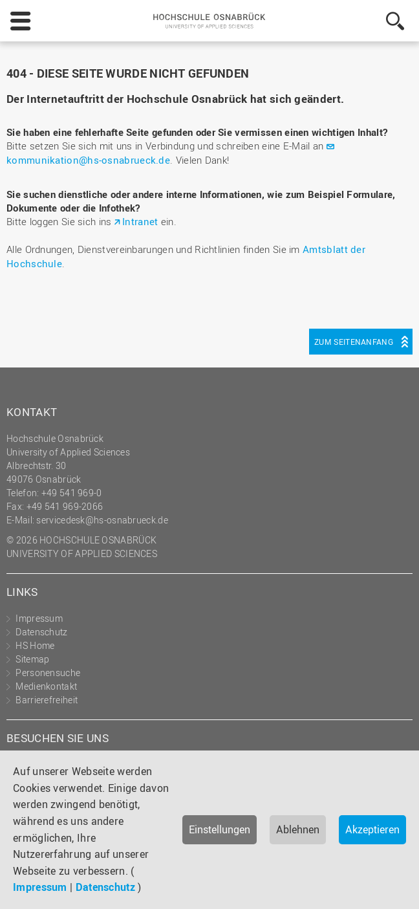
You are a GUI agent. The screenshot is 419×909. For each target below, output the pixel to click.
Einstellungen (219, 829)
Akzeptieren (372, 829)
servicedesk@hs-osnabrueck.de (101, 520)
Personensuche (48, 672)
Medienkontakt (46, 686)
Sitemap (32, 659)
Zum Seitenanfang (353, 341)
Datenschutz (105, 887)
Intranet (140, 221)
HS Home (35, 645)
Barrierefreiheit (47, 700)
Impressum (40, 887)
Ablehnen (297, 829)
